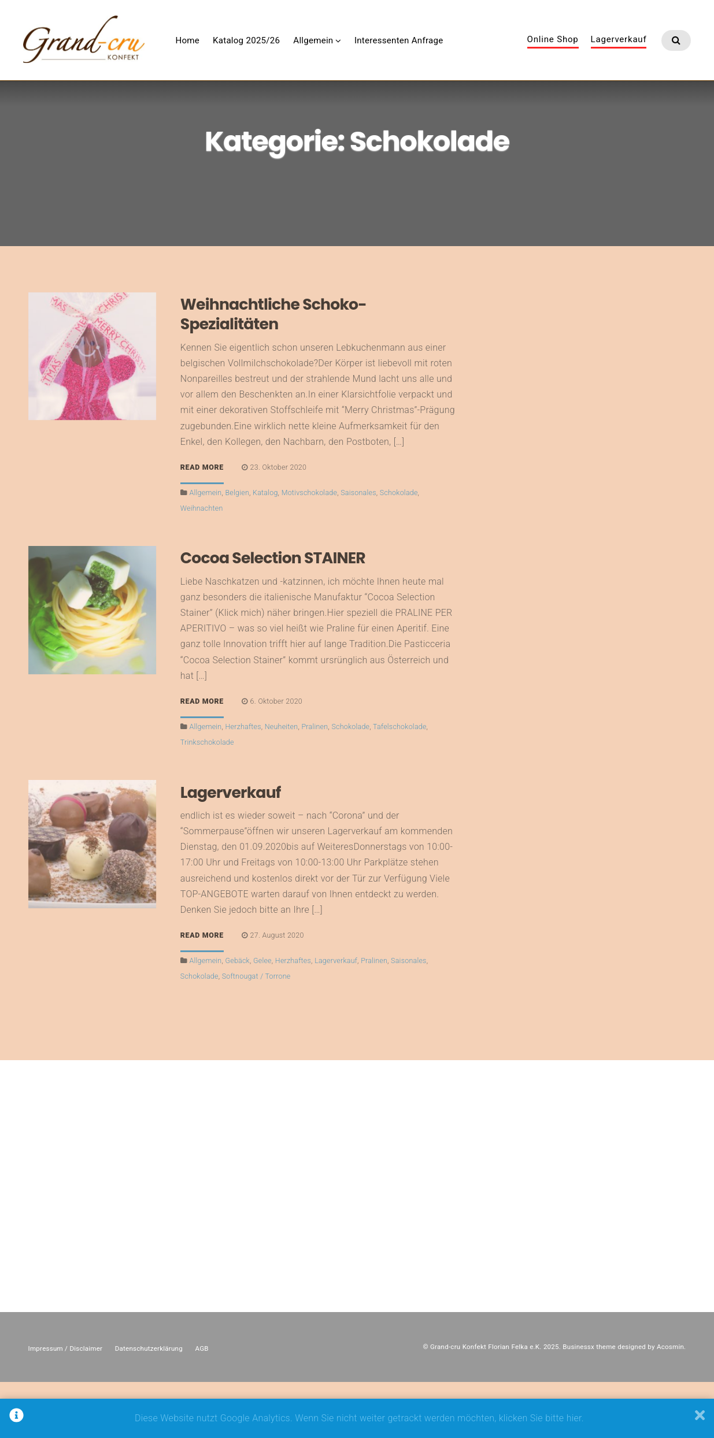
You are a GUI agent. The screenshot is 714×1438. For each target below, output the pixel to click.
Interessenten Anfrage (454, 51)
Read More (202, 523)
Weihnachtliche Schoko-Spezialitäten (273, 370)
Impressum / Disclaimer (65, 1404)
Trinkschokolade (207, 797)
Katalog (265, 548)
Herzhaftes (243, 782)
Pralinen (314, 782)
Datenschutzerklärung (149, 1404)
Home (243, 51)
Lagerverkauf (619, 50)
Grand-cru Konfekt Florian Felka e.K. (486, 1403)
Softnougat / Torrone (256, 1032)
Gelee (262, 1016)
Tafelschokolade (400, 782)
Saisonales (358, 548)
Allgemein (369, 51)
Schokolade (399, 548)
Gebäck (237, 1016)
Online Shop (553, 50)
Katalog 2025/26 (301, 51)
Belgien (237, 548)
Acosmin (670, 1403)
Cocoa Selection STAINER (272, 614)
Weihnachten (201, 563)
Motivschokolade (309, 548)
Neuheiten (281, 782)
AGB (201, 1404)
